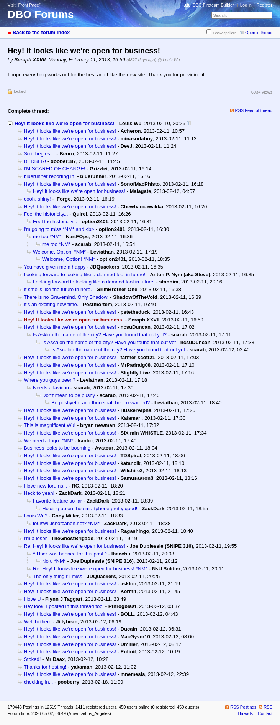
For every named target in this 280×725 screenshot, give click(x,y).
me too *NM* (47, 236)
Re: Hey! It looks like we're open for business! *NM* (90, 569)
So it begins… (39, 154)
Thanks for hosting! (45, 667)
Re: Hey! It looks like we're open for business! (74, 546)
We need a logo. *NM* (48, 440)
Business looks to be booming (57, 448)
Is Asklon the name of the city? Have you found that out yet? (100, 335)
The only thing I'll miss (57, 576)
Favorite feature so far (57, 501)
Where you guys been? (49, 380)
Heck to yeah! (39, 493)
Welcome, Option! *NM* (59, 252)
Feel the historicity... (46, 214)
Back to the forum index (41, 32)
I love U (32, 599)
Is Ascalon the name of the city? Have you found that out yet (109, 342)
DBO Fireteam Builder (213, 5)
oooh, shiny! (37, 199)
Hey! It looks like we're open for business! (65, 123)
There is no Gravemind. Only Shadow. (66, 297)
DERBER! (35, 161)
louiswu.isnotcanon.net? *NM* (66, 523)
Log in (246, 5)
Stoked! (32, 659)
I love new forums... (45, 486)
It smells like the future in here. (58, 289)
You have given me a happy (54, 267)
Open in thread (258, 32)
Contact (265, 713)
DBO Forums (41, 14)
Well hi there (38, 621)
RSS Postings (243, 707)
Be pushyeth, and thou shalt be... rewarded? (100, 402)
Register (264, 5)
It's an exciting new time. (51, 304)
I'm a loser (35, 538)
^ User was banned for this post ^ (70, 554)
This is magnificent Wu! (49, 425)
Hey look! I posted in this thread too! (64, 606)
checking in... (38, 682)
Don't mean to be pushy (68, 395)
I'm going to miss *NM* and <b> (59, 229)
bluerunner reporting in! (50, 176)
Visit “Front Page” (24, 5)
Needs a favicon (51, 388)
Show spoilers (224, 33)
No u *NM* (54, 561)
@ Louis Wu (169, 60)
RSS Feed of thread (254, 110)
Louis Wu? (35, 516)
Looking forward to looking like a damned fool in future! (85, 274)
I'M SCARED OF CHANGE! (54, 168)
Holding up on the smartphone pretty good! (90, 508)
